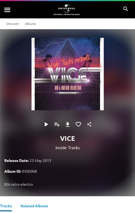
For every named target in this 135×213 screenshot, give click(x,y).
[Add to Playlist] (57, 124)
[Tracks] (6, 206)
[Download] (67, 124)
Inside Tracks (68, 147)
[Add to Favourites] (78, 124)
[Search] (7, 9)
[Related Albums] (34, 206)
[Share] (89, 124)
